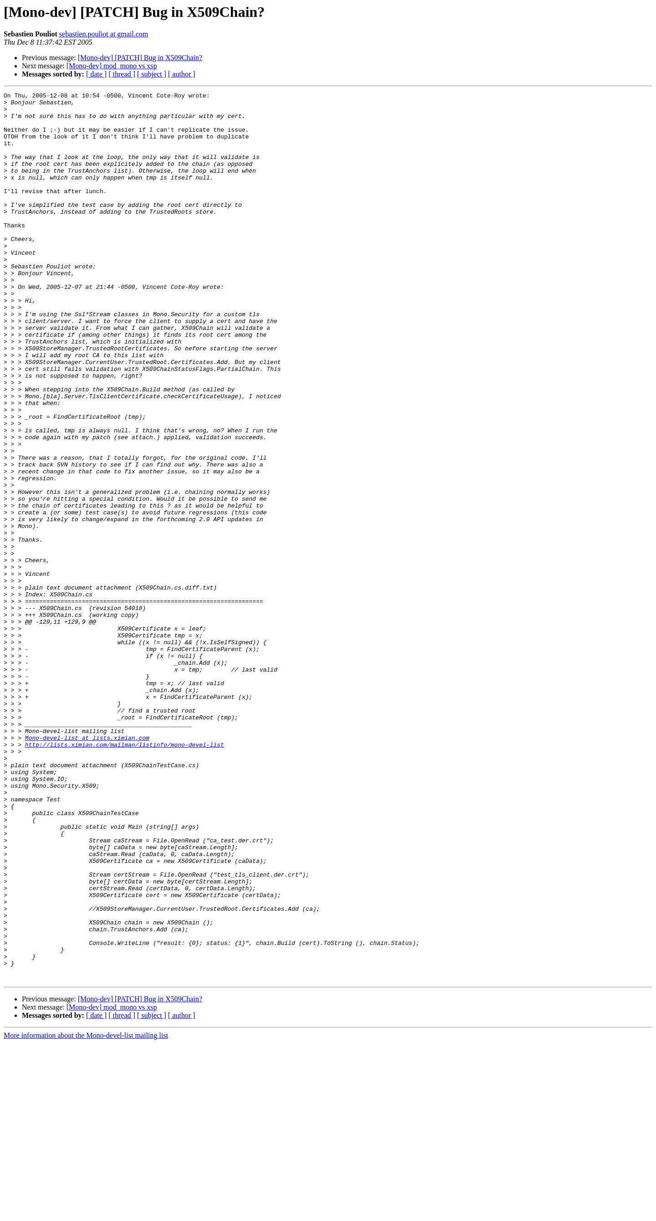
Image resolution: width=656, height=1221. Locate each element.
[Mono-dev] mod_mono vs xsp (112, 66)
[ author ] (181, 74)
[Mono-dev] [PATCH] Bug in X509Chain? (140, 58)
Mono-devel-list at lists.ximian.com (87, 867)
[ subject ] (151, 74)
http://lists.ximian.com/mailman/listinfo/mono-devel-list (124, 876)
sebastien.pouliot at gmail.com (104, 34)
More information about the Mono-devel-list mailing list (86, 1213)
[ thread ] (121, 74)
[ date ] (96, 74)
